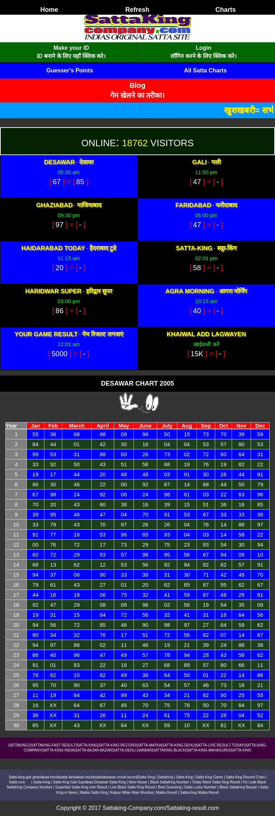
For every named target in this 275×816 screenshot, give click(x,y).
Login (204, 48)
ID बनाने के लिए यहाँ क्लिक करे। (71, 56)
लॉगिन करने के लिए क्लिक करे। (203, 56)
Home (49, 9)
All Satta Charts (205, 70)
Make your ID (71, 48)
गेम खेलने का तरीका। (137, 95)
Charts (225, 9)
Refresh (137, 9)
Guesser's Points (69, 70)
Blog (137, 85)
